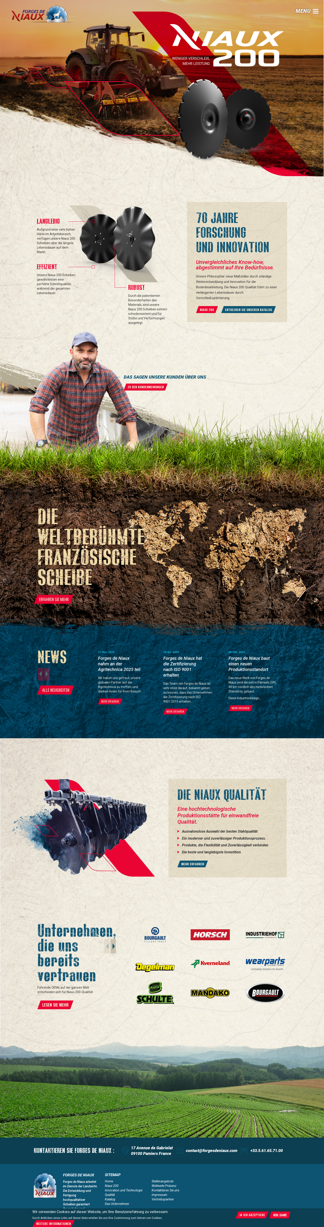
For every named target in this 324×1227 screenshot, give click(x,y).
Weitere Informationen (53, 1223)
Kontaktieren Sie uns (165, 1190)
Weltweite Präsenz (164, 1186)
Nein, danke (280, 1214)
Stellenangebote (162, 1181)
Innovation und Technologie (123, 1190)
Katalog (110, 1199)
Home (109, 1181)
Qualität (110, 1195)
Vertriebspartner (163, 1199)
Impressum (159, 1195)
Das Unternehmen (117, 1204)
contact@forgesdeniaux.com (211, 1150)
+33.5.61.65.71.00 (266, 1150)
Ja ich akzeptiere (252, 1214)
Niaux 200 (112, 1186)
